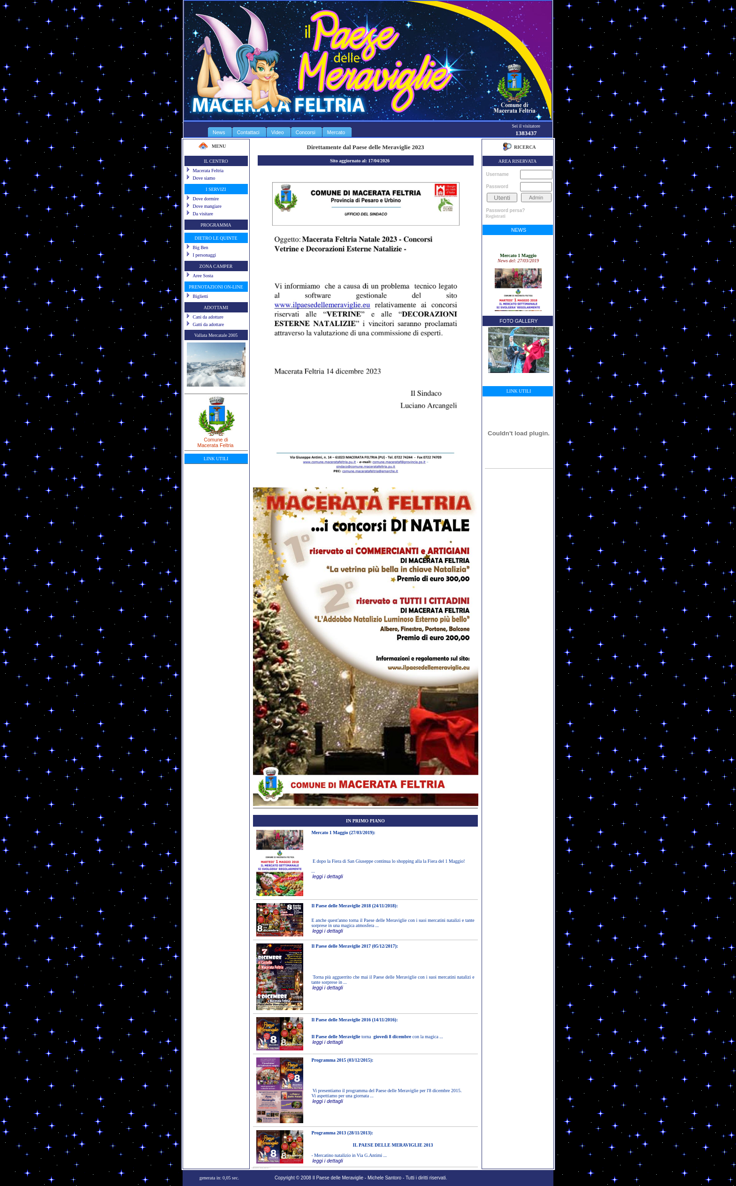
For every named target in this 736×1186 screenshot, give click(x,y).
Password (497, 186)
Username (497, 174)
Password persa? (505, 210)
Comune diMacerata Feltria (216, 439)
